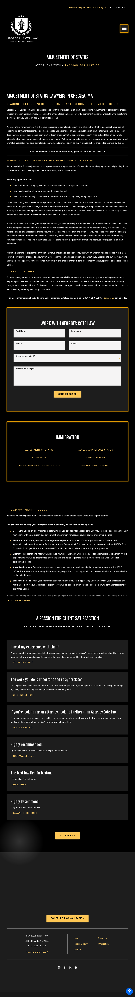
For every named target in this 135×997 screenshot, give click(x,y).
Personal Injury (81, 950)
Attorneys (102, 944)
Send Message (67, 397)
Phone (19, 347)
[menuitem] (39, 454)
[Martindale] (75, 974)
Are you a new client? (25, 359)
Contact (77, 956)
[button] (129, 991)
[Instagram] (59, 974)
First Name (21, 334)
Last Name (76, 334)
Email (74, 347)
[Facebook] (64, 974)
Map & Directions (37, 959)
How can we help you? (26, 372)
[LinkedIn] (70, 974)
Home (77, 944)
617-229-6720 (119, 7)
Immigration (103, 950)
